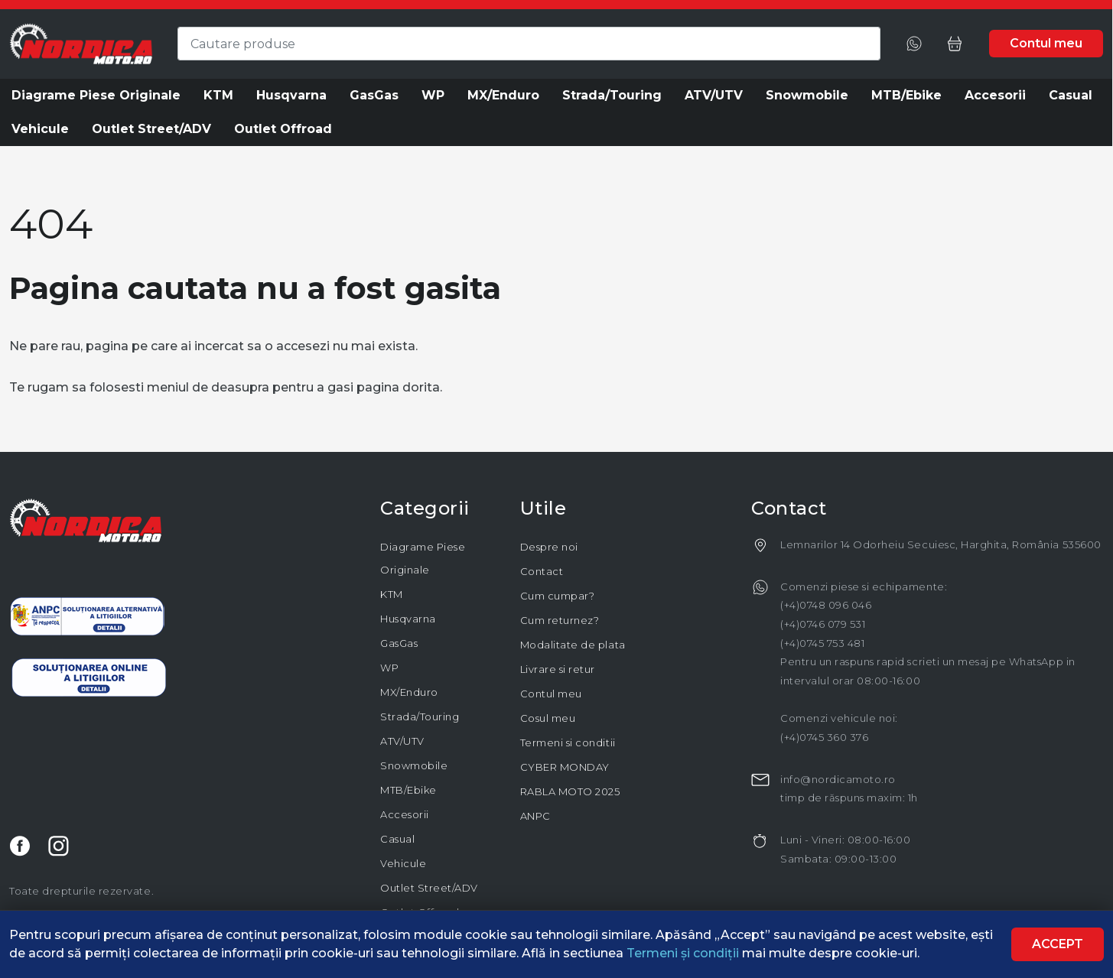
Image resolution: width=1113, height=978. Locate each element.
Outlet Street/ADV (429, 888)
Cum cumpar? (557, 596)
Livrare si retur (557, 669)
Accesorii (404, 814)
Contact (542, 571)
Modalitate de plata (573, 644)
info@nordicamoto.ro (838, 779)
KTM (391, 594)
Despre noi (549, 547)
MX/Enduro (409, 692)
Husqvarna (408, 618)
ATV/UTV (402, 741)
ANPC (535, 816)
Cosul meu (548, 718)
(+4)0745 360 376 (824, 737)
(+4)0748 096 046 (825, 605)
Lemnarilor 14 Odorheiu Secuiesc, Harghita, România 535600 (941, 544)
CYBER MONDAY (565, 767)
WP (389, 667)
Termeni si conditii (568, 742)
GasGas (399, 643)
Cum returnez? (560, 620)
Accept (1057, 944)
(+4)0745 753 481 (822, 643)
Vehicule (403, 863)
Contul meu (551, 693)
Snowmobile (413, 765)
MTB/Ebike (408, 790)
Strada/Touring (419, 716)
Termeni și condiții (684, 953)
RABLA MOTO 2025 (570, 791)
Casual (397, 839)
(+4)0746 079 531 (822, 624)
